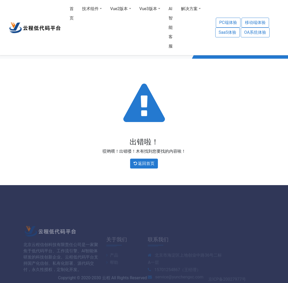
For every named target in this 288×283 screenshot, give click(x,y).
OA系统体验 (255, 32)
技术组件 (90, 8)
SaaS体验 (227, 32)
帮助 (112, 269)
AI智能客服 (171, 27)
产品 (112, 262)
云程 (106, 278)
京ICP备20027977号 (227, 280)
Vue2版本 (119, 8)
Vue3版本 (148, 8)
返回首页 (144, 163)
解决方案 (189, 8)
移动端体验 (255, 22)
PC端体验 (228, 22)
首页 (72, 13)
